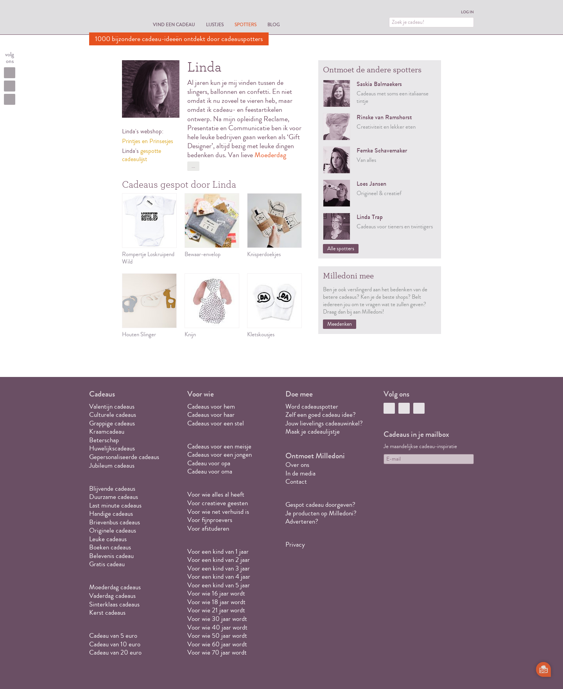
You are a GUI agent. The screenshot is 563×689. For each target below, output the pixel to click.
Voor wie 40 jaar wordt (217, 627)
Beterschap (104, 440)
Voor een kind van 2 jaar (218, 560)
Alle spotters (340, 249)
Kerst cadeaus (107, 612)
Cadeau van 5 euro (113, 636)
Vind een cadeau (174, 24)
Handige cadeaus (111, 514)
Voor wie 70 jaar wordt (217, 652)
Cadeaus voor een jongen (220, 454)
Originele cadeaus (112, 530)
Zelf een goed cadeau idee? (320, 415)
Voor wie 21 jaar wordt (216, 610)
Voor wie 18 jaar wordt (216, 602)
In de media (300, 473)
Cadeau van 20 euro (115, 652)
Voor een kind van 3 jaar (218, 568)
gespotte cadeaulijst (141, 155)
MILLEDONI (111, 18)
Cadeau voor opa (208, 463)
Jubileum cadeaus (111, 465)
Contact (296, 481)
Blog (273, 24)
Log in (467, 12)
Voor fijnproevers (209, 520)
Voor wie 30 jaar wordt (217, 619)
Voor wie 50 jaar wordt (217, 636)
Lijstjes (215, 24)
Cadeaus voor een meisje (219, 446)
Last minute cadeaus (115, 505)
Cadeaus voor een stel (215, 423)
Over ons (297, 465)
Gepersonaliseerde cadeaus (124, 457)
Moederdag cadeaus (115, 587)
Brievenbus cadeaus (114, 522)
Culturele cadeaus (112, 415)
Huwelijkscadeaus (112, 448)
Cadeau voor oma (209, 471)
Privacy (295, 544)
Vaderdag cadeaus (112, 596)
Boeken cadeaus (110, 547)
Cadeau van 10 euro (114, 644)
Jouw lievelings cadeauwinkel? (324, 423)
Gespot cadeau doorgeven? (320, 505)
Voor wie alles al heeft (215, 494)
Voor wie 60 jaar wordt (217, 644)
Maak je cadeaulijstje (312, 431)
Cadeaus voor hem (211, 406)
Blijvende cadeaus (112, 488)
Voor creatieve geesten (217, 503)
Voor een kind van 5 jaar (218, 585)
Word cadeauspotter (311, 406)
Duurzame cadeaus (113, 497)
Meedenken (339, 324)
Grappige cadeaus (112, 423)
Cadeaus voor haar (211, 415)
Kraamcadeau (106, 431)
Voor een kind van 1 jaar (218, 551)
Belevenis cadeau (111, 556)
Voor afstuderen (208, 528)
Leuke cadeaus (108, 539)
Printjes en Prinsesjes (147, 141)
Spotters (245, 24)
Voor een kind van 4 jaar (218, 576)
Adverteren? (301, 521)
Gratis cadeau (107, 564)
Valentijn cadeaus (111, 406)
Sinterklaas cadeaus (114, 604)
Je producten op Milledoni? (321, 513)
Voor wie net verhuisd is (218, 512)
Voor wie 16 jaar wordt (216, 593)
